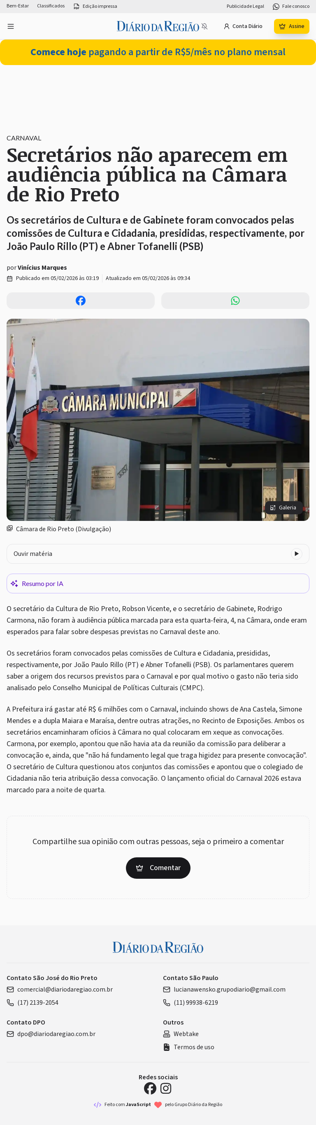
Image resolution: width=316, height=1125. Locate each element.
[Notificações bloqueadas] (204, 26)
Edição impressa (95, 6)
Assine (291, 26)
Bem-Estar (18, 6)
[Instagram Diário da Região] (166, 1088)
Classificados (51, 6)
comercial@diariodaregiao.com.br (60, 989)
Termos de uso (188, 1047)
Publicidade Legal (245, 6)
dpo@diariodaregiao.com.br (51, 1034)
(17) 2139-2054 (32, 1002)
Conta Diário (243, 26)
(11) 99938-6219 (190, 1002)
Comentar (158, 868)
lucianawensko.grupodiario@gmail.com (224, 989)
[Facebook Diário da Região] (150, 1088)
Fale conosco (290, 6)
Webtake (181, 1034)
